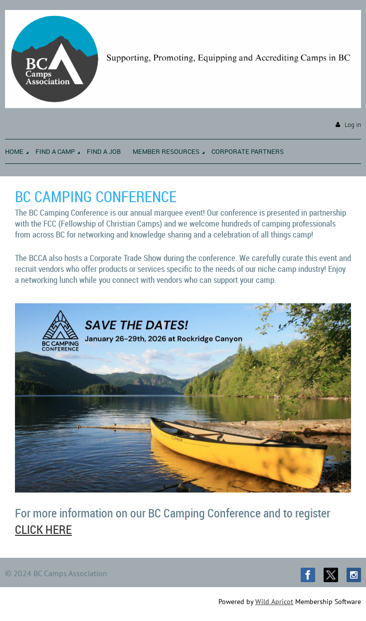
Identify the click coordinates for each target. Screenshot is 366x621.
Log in (353, 125)
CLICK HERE (43, 529)
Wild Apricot (274, 601)
